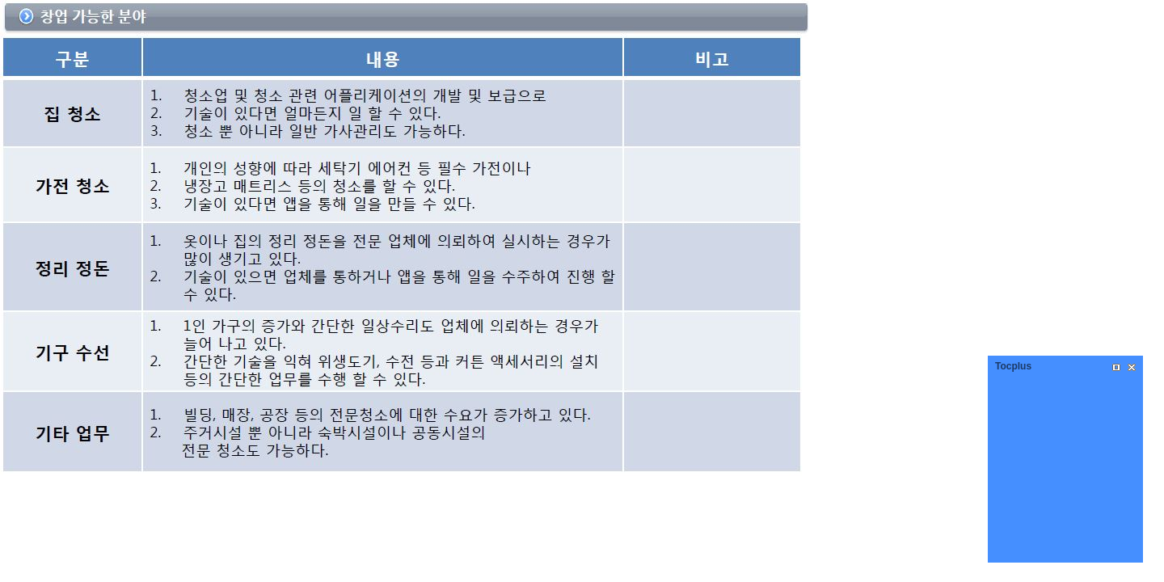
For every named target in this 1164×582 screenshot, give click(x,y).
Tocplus (1013, 366)
